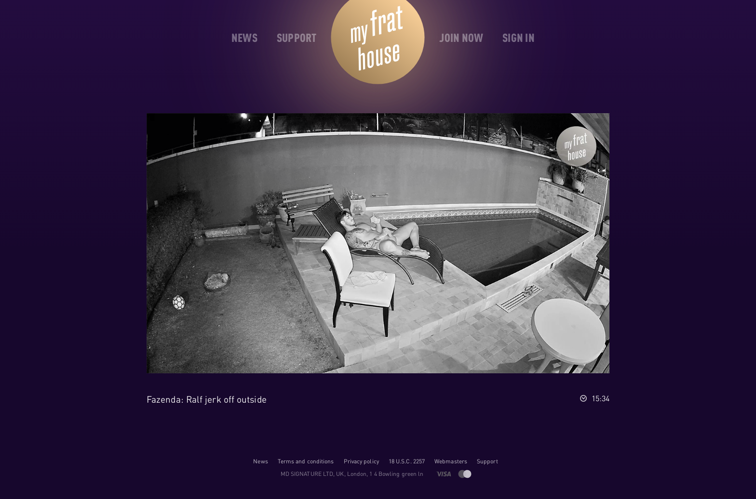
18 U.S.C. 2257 (407, 461)
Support (487, 461)
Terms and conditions (306, 461)
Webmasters (450, 461)
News (260, 461)
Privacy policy (361, 461)
